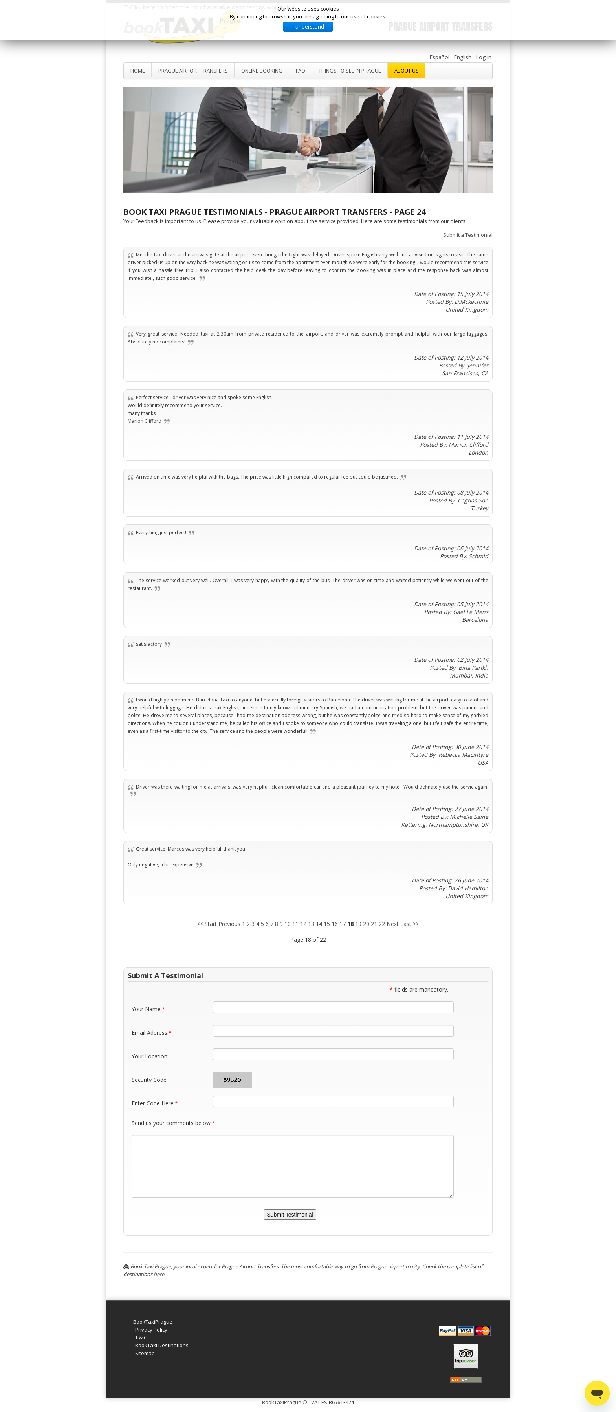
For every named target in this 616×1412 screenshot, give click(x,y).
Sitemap (145, 1353)
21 (374, 924)
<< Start (207, 924)
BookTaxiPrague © (284, 1402)
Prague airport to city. (395, 1266)
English (462, 57)
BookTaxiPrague (152, 1321)
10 (287, 924)
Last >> (409, 924)
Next (393, 924)
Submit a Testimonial (468, 234)
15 (327, 924)
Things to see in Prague (350, 70)
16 (335, 924)
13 (311, 924)
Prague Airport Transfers (193, 70)
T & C (141, 1337)
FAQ (300, 70)
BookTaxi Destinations (162, 1345)
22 (382, 924)
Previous (229, 924)
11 (295, 924)
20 (366, 924)
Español (439, 57)
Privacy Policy (151, 1329)
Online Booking (261, 70)
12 (303, 924)
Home (137, 70)
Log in (483, 57)
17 (342, 924)
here (159, 1274)
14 (319, 924)
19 (358, 924)
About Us (406, 70)
